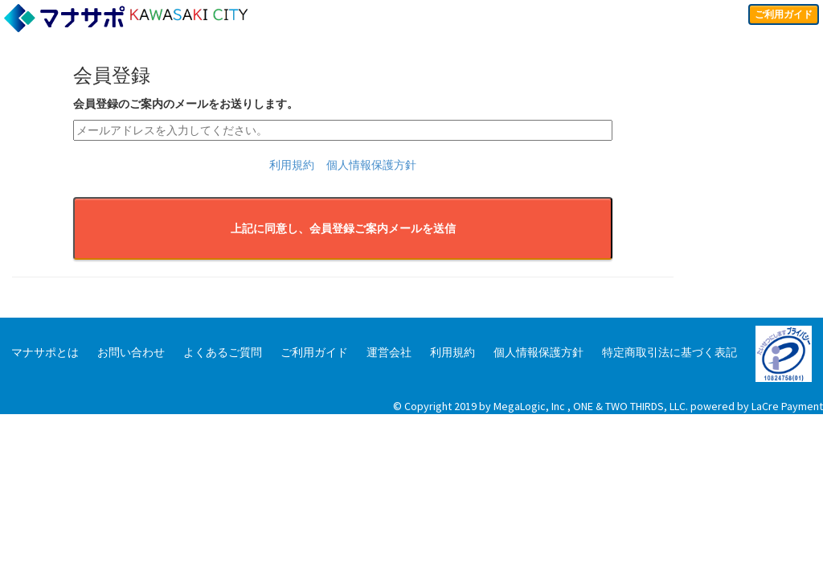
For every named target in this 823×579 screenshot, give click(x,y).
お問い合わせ (131, 352)
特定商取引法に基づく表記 (669, 352)
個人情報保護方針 (371, 165)
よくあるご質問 (222, 352)
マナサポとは (45, 352)
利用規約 (291, 165)
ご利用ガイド (778, 16)
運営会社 (389, 352)
